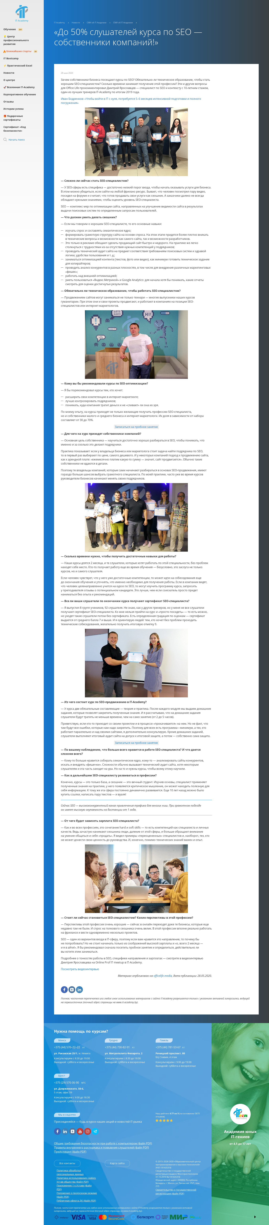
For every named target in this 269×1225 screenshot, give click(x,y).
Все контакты (67, 1163)
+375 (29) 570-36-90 (70, 1082)
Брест (61, 1075)
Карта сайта (117, 1163)
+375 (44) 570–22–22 (69, 1047)
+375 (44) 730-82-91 (120, 1047)
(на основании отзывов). (178, 1115)
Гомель (164, 1040)
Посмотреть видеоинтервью (80, 969)
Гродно (113, 1040)
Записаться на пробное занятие (136, 427)
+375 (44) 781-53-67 (170, 1047)
